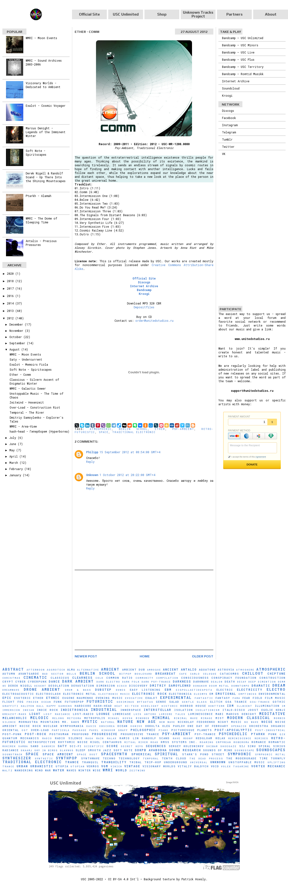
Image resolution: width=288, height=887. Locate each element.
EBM (168, 689)
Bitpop (125, 673)
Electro (276, 689)
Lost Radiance (57, 714)
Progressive (104, 734)
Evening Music (109, 698)
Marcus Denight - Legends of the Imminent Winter (46, 132)
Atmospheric (101, 429)
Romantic (277, 742)
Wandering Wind (29, 770)
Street (218, 754)
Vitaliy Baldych (193, 766)
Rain (100, 738)
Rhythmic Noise (73, 742)
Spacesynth (114, 754)
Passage (79, 730)
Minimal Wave (186, 718)
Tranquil (90, 762)
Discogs (144, 282)
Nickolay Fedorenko (196, 722)
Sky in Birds (46, 750)
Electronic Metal (79, 694)
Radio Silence (68, 738)
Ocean (122, 726)
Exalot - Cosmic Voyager (46, 105)
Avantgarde (28, 673)
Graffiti (10, 706)
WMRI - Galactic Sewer (28, 388)
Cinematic (35, 677)
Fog (21, 701)
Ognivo (136, 726)
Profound (80, 734)
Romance (259, 742)
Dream (279, 685)
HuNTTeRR (216, 706)
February (16, 469)
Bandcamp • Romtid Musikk (243, 74)
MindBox (143, 718)
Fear (246, 698)
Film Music (275, 698)
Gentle (188, 701)
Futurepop (74, 701)
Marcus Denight (241, 714)
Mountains (50, 722)
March (14, 462)
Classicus (60, 677)
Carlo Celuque (203, 673)
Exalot (151, 698)
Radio (47, 738)
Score (112, 746)
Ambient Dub (133, 669)
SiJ (242, 746)
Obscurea (107, 726)
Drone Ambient (42, 689)
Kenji (281, 710)
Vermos (93, 766)
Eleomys (201, 694)
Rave (176, 738)
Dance (54, 681)
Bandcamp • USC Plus (238, 59)
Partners (234, 14)
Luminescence (200, 714)
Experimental (176, 697)
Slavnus (67, 750)
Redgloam (204, 738)
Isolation (183, 710)
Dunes (121, 689)
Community (144, 677)
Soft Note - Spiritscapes (36, 152)
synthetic (44, 758)
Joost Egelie (260, 710)
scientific (94, 746)
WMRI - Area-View (23, 426)
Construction (272, 677)
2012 (11, 318)
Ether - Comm (20, 374)
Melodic (39, 717)
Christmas (11, 677)
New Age (146, 721)
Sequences (156, 746)
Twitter (228, 147)
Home (145, 656)
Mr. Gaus (70, 722)
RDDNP (188, 738)
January (16, 475)
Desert (40, 685)
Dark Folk (131, 681)
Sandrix (48, 746)
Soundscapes (271, 750)
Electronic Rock (149, 694)
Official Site (89, 14)
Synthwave (90, 758)
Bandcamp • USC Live (238, 52)
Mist (220, 718)
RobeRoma (241, 742)
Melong (58, 718)
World (121, 770)
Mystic (90, 721)
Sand (34, 746)
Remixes (261, 738)
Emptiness (248, 694)
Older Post (202, 656)
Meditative (272, 713)
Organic (278, 726)
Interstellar (157, 710)
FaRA (236, 698)
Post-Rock (35, 734)
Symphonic (239, 754)
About (270, 14)
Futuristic (100, 701)
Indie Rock (47, 710)
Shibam (212, 746)
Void (215, 766)
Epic (7, 698)
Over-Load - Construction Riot (35, 407)
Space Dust (87, 754)
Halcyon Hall (32, 706)
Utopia (62, 766)
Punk (272, 734)
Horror (186, 706)
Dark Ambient (78, 681)
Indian (28, 710)
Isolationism (207, 710)
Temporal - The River (27, 412)
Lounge (103, 714)
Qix (283, 734)
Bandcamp (144, 290)
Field (258, 698)
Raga (89, 738)
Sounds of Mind (217, 750)
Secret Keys (132, 746)
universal (199, 762)
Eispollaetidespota (194, 689)
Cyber (20, 681)
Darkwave (201, 681)
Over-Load (40, 730)
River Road (148, 742)
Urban (22, 766)
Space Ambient (57, 754)
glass (202, 701)
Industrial (104, 709)
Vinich (116, 766)
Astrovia (226, 669)
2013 (11, 311)
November (17, 331)
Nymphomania (72, 726)
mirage (207, 718)
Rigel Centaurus (106, 742)
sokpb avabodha (151, 750)
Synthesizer (16, 758)
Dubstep (103, 689)
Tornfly (278, 758)
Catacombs (229, 673)
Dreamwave (11, 689)
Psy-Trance (205, 734)
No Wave (251, 722)
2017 (11, 288)
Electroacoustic (18, 694)
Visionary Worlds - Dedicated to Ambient (43, 85)
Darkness (182, 681)
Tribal (135, 762)
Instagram (230, 125)
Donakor (200, 685)
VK (223, 154)
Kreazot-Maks (14, 714)
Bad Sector (53, 673)
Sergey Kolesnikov (186, 746)
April (14, 456)
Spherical (141, 754)
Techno (109, 758)
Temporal (151, 758)
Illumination (267, 706)
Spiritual (166, 754)
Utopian (78, 766)
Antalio (189, 669)
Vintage (132, 766)
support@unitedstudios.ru (252, 391)
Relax (220, 738)
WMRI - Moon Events (41, 38)
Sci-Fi (76, 746)
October (16, 337)
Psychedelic (233, 734)
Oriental (10, 730)
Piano (163, 730)
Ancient (171, 669)
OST (25, 730)
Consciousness (195, 677)
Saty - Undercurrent (26, 359)
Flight (8, 701)
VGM (104, 766)
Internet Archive (144, 286)
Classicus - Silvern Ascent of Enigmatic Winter (34, 381)
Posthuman (59, 734)
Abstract (13, 669)
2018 (11, 281)
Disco (122, 685)
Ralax (112, 738)
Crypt (7, 681)
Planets (204, 730)
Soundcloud (231, 88)
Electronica (180, 694)
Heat (118, 706)
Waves (72, 770)
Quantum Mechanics (20, 738)
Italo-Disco (233, 710)
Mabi (220, 714)
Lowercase (122, 714)
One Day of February (207, 726)
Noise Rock (30, 726)
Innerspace (130, 710)
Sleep (81, 750)
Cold (99, 677)
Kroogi (144, 294)
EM (212, 694)
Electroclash (48, 694)
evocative (134, 698)
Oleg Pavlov (173, 726)
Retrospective (42, 742)
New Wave (167, 722)
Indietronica (74, 710)
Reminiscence (240, 738)
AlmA (71, 669)
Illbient (244, 706)
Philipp (92, 452)
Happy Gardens (59, 706)
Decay (241, 681)
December (17, 324)
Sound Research (185, 750)
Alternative (88, 669)
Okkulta (152, 726)
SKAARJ (26, 750)
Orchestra (258, 726)
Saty (62, 746)
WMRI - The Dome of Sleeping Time (41, 220)
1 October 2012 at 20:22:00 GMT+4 (127, 475)
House (201, 706)
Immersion (11, 710)
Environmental (272, 694)
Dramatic (261, 685)
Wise (97, 770)
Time (263, 758)
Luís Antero (145, 714)
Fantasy (223, 698)
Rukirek (9, 746)
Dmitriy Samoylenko (170, 685)
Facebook (229, 118)
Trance (72, 762)
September (18, 343)
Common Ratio (119, 677)
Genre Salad (167, 701)
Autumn (8, 673)
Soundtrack (12, 754)
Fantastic (204, 698)
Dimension (105, 685)
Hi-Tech (132, 706)
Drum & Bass (78, 689)
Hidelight (150, 706)
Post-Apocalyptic (233, 730)
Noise (267, 722)
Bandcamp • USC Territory (243, 67)
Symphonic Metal (270, 754)
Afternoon (36, 669)
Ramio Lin (129, 738)
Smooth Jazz (100, 750)
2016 (11, 296)
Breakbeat (165, 673)
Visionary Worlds (159, 766)
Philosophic (143, 730)
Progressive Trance (140, 734)
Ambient (110, 669)
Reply (90, 462)
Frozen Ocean (39, 701)
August (15, 349)
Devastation (82, 685)
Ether (160, 429)
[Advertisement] (144, 609)
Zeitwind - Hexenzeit (27, 402)
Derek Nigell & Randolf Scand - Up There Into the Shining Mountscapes (46, 177)
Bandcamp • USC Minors (240, 45)
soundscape (244, 750)
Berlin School (133, 429)
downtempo (240, 685)
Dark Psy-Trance (156, 681)
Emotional (226, 694)
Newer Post (86, 656)
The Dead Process (206, 758)
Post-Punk (12, 734)
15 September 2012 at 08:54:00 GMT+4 (130, 452)
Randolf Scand (156, 738)
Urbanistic (41, 766)
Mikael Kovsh (120, 718)
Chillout (253, 673)
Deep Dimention (262, 681)
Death (230, 681)
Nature (125, 721)
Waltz (7, 770)
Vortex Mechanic (268, 766)
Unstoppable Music (246, 762)
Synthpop (66, 758)
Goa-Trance (260, 701)
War (48, 770)
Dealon (217, 681)
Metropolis (94, 718)
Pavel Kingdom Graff (108, 730)
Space (103, 432)
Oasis (91, 726)
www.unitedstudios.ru (252, 339)
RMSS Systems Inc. (179, 742)
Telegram (229, 132)
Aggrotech (56, 669)
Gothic (279, 701)
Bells (72, 673)
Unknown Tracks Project (198, 14)
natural (108, 722)
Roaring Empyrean (215, 742)
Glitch (216, 701)
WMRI (108, 770)
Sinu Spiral (259, 746)
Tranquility (113, 762)
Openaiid (239, 726)
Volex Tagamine (235, 766)
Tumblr (227, 139)
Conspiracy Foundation (234, 677)
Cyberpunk (37, 681)
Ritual (130, 742)
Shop (162, 14)
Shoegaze (228, 746)
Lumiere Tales (172, 714)
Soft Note (123, 750)
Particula (61, 730)
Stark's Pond (195, 754)
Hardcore (83, 706)
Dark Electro (108, 681)
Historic (170, 706)
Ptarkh (258, 734)
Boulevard (143, 673)
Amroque (154, 669)
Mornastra (28, 722)
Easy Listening (145, 689)
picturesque (183, 730)
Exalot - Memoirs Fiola (29, 364)
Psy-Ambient (183, 429)
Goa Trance (236, 701)
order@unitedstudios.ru (154, 320)
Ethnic (53, 698)
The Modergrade (241, 758)
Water (59, 770)
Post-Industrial (270, 730)
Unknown (92, 475)
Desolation (58, 685)
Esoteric (22, 698)
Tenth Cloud (174, 758)
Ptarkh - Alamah (38, 196)
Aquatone (207, 669)
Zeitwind (137, 770)
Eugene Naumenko (78, 698)
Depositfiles (144, 307)
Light (35, 714)
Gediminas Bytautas (135, 701)
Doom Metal (219, 685)
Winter (84, 770)
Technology (129, 758)
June (13, 444)
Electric (224, 689)
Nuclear (50, 726)
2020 (11, 273)
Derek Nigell (20, 685)
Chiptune (276, 673)
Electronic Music (114, 694)
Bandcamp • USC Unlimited (242, 38)
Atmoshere (245, 669)
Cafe (183, 673)
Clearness (82, 677)
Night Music (230, 722)
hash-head (103, 706)
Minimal (161, 717)
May (12, 450)
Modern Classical (248, 717)
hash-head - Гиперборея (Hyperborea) (39, 431)
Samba (23, 746)
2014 (11, 303)
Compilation (167, 677)
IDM (230, 706)
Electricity (249, 689)
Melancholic (14, 718)
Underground (175, 762)
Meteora (74, 718)
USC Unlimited (126, 14)
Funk (58, 701)
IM (284, 706)
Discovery (138, 685)
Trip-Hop (153, 762)
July (13, 438)
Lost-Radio (83, 714)
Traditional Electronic (134, 432)
